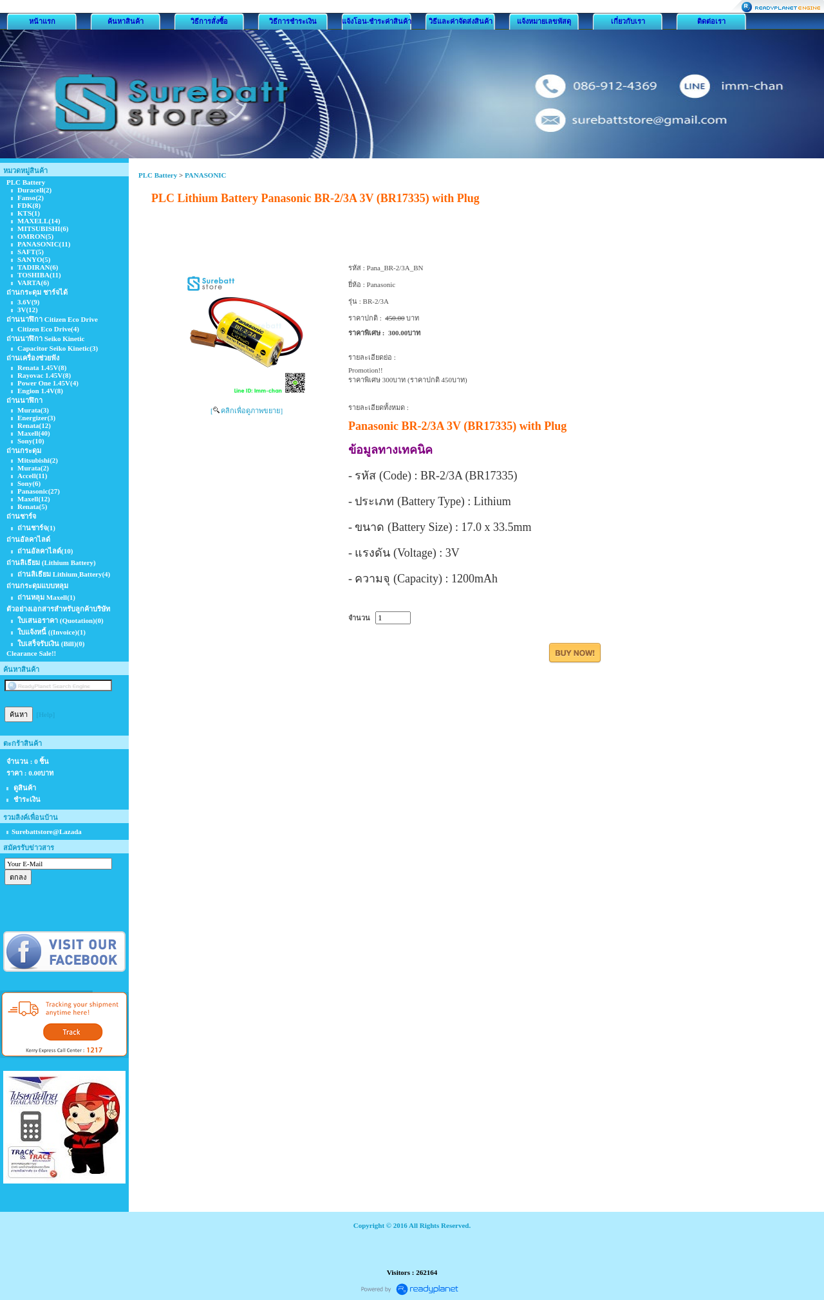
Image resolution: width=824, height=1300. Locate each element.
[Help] (46, 714)
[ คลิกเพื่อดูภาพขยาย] (247, 410)
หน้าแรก (42, 21)
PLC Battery (157, 175)
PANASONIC (206, 175)
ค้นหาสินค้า (126, 21)
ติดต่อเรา (711, 21)
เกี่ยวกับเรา (628, 21)
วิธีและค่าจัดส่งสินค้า (460, 21)
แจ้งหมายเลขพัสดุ (544, 21)
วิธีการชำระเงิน (293, 21)
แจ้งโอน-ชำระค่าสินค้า (377, 21)
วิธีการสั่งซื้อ (209, 21)
